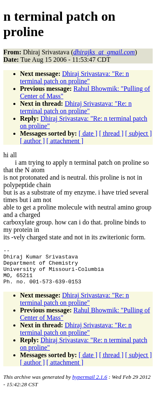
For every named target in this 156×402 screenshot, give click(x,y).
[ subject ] (138, 133)
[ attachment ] (65, 140)
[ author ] (32, 140)
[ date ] (88, 133)
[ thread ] (111, 133)
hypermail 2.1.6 (89, 384)
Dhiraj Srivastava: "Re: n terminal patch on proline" (74, 77)
